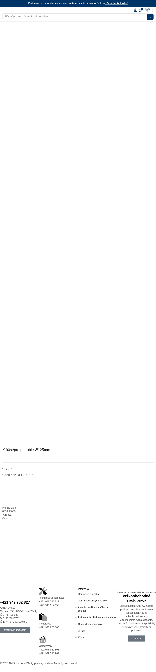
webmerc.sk (71, 663)
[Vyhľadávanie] (150, 17)
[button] (135, 10)
